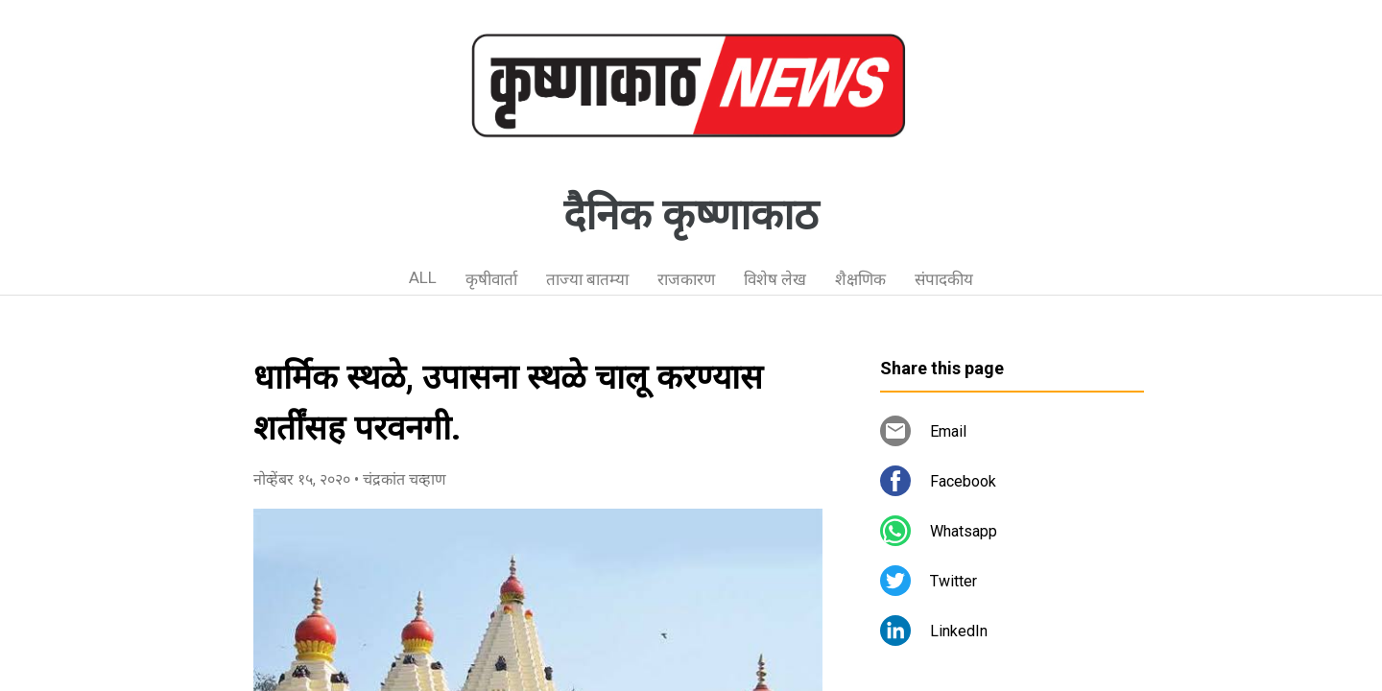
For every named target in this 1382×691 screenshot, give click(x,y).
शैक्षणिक (860, 279)
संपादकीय (944, 279)
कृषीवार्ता (491, 279)
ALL (423, 277)
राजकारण (686, 279)
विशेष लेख (775, 279)
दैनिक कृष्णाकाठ (691, 215)
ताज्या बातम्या (587, 279)
